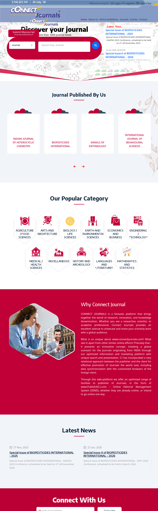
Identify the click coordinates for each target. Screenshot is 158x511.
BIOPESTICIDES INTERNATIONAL (60, 144)
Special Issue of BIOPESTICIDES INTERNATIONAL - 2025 (41, 454)
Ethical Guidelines (109, 19)
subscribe (145, 3)
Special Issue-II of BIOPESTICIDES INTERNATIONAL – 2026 (105, 454)
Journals (124, 19)
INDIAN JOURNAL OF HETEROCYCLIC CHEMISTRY (23, 142)
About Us (93, 19)
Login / (118, 3)
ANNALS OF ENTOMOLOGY (97, 144)
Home (84, 19)
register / (131, 3)
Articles (134, 19)
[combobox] (22, 45)
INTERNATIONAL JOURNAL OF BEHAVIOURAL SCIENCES (134, 140)
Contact (143, 19)
